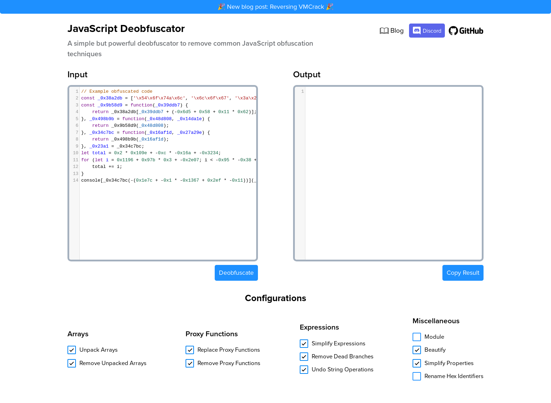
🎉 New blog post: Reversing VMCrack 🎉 (275, 7)
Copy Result (463, 271)
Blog (392, 30)
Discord (427, 30)
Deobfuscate (236, 273)
